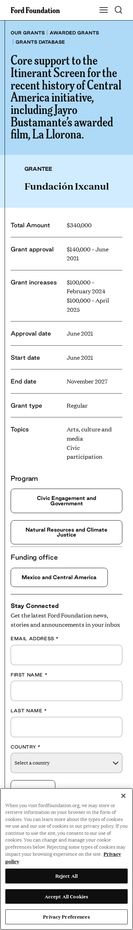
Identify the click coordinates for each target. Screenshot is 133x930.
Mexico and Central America (59, 577)
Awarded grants (74, 32)
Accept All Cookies (66, 896)
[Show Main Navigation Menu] (103, 10)
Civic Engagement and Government (66, 500)
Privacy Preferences (66, 916)
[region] (66, 859)
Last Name (29, 710)
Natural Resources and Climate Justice (66, 532)
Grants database (40, 41)
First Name (29, 674)
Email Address (35, 638)
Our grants (28, 32)
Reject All (66, 875)
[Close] (123, 796)
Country (25, 746)
